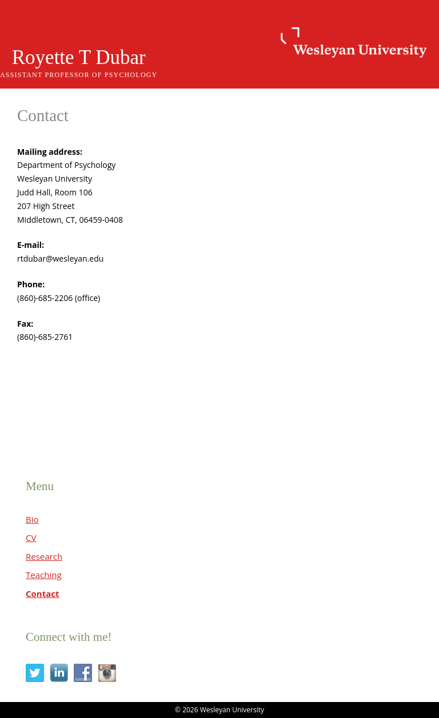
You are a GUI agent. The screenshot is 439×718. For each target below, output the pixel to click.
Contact (42, 593)
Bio (32, 519)
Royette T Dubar (79, 57)
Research (44, 556)
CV (31, 537)
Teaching (44, 574)
